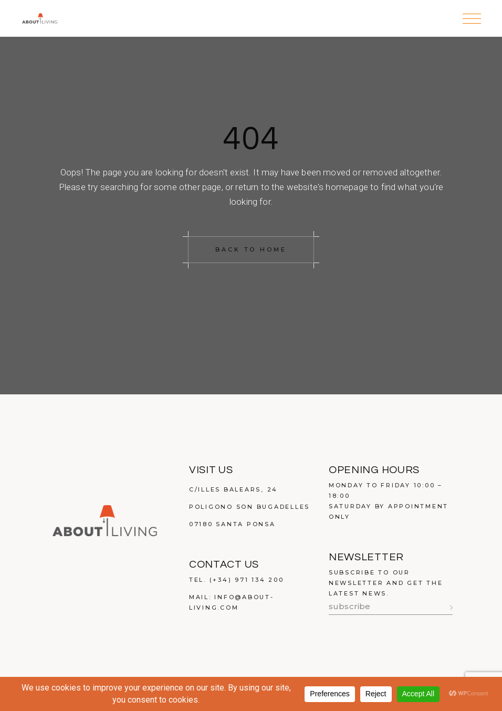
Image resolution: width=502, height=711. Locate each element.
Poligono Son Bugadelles (249, 506)
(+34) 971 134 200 (247, 579)
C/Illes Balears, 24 (233, 489)
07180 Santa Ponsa (232, 524)
